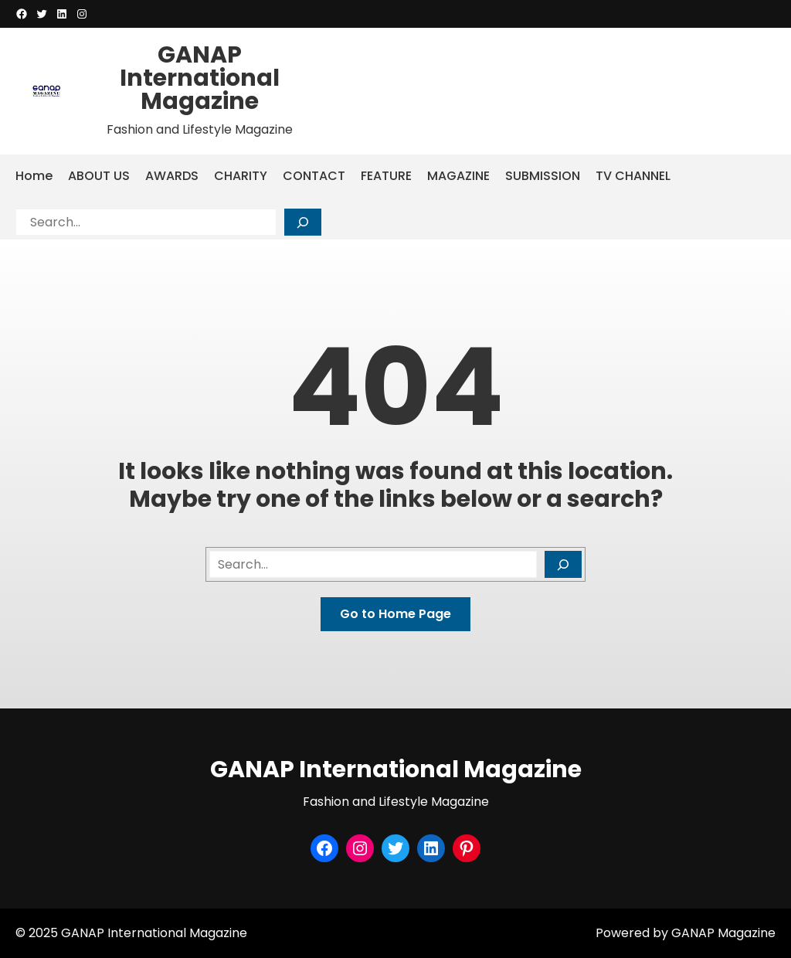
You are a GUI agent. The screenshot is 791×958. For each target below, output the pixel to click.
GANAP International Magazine (200, 78)
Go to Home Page (395, 614)
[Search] (302, 222)
